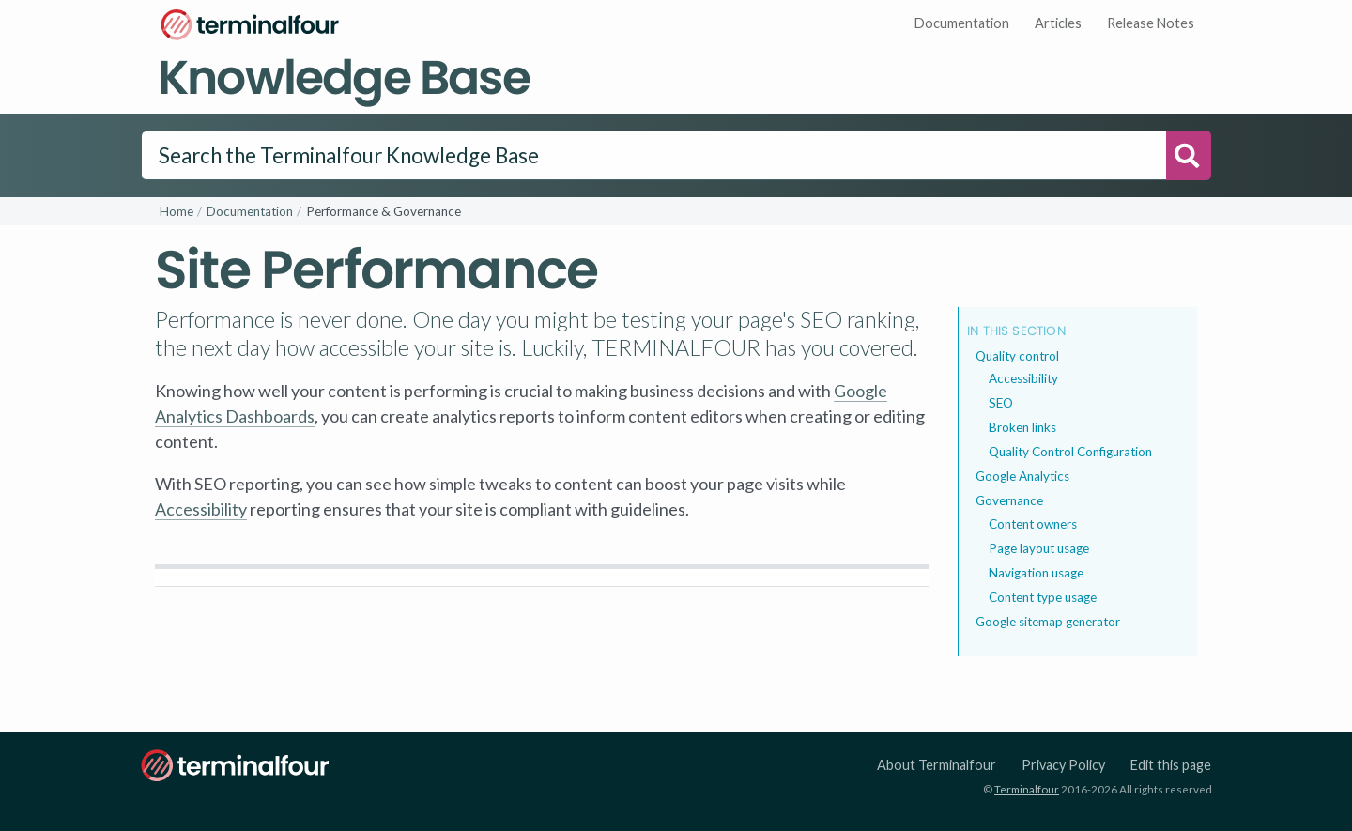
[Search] (654, 156)
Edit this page (1170, 765)
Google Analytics (1022, 476)
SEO (1001, 402)
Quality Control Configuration (1070, 451)
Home (176, 211)
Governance (1009, 500)
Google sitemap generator (1048, 621)
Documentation (961, 23)
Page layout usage (1039, 548)
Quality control (1017, 355)
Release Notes (1150, 23)
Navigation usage (1036, 572)
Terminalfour (1026, 788)
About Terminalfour (936, 765)
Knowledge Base (344, 77)
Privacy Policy (1063, 765)
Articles (1058, 23)
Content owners (1033, 523)
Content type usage (1043, 597)
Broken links (1022, 427)
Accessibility (201, 509)
